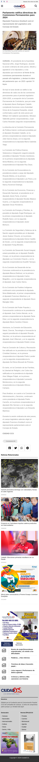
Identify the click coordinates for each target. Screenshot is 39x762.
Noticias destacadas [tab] (7, 644)
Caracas (5, 716)
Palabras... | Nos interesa (20, 658)
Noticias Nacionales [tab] (19, 644)
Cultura (4, 724)
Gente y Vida (6, 729)
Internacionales (7, 721)
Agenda (24, 724)
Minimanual (25, 721)
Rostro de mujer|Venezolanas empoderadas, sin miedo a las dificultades (22, 651)
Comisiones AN (10, 441)
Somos (24, 729)
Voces (4, 727)
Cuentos (24, 719)
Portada (24, 716)
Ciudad (24, 727)
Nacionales (5, 719)
